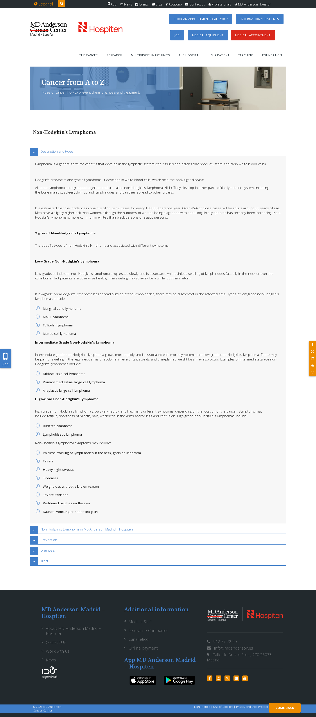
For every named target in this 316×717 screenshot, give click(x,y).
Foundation (272, 55)
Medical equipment (208, 35)
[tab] (158, 151)
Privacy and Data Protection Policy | (259, 707)
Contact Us (56, 642)
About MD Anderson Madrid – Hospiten (73, 631)
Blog (157, 4)
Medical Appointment (253, 35)
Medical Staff (140, 621)
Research (114, 55)
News (126, 4)
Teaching (245, 55)
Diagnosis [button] (48, 550)
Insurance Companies (148, 630)
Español (43, 4)
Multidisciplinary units (150, 55)
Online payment (143, 648)
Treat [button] (44, 561)
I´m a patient (219, 55)
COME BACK (285, 708)
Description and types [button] (57, 151)
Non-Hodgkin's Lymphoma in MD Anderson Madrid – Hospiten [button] (87, 529)
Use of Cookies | (224, 707)
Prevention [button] (49, 540)
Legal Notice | (203, 707)
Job (177, 35)
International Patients (260, 19)
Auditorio (173, 4)
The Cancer (88, 55)
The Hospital (189, 55)
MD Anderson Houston (253, 4)
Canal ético (139, 639)
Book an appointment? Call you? (201, 19)
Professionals (219, 4)
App (112, 4)
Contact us (195, 4)
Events (142, 4)
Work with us (58, 651)
